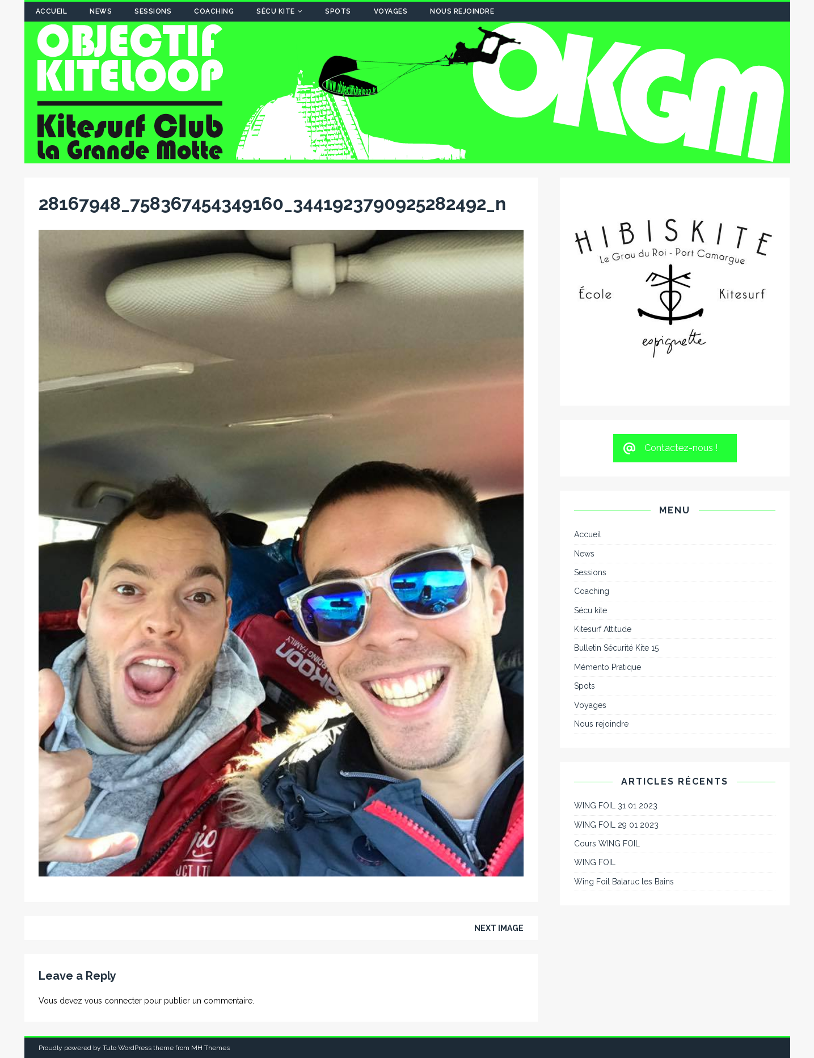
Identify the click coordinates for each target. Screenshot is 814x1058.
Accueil (52, 11)
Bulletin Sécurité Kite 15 (616, 647)
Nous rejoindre (462, 11)
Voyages (391, 11)
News (101, 11)
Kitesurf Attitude (602, 629)
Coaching (214, 11)
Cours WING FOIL (607, 843)
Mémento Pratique (607, 667)
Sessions (152, 11)
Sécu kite (275, 11)
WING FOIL (594, 862)
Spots (338, 11)
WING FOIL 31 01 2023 (615, 805)
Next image (499, 928)
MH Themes (210, 1048)
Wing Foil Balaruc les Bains (624, 881)
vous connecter (113, 1000)
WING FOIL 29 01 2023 (616, 824)
